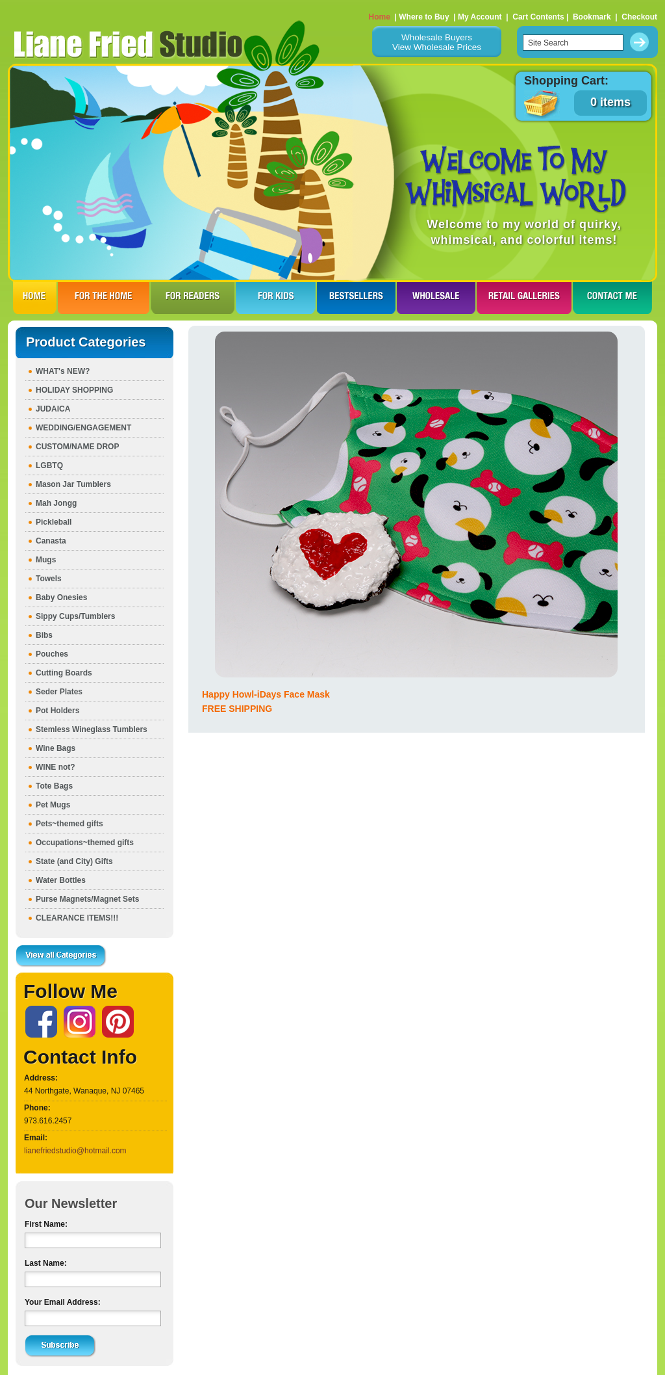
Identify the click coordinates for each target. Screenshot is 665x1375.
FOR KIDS (276, 298)
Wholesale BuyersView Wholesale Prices (436, 42)
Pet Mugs (53, 804)
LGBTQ (49, 465)
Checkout (639, 16)
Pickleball (53, 522)
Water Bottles (61, 880)
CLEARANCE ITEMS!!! (77, 918)
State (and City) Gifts (74, 861)
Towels (49, 578)
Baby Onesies (61, 597)
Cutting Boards (64, 672)
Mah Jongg (56, 503)
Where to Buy (424, 16)
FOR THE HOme (103, 298)
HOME (34, 298)
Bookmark (592, 16)
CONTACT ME (612, 298)
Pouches (52, 654)
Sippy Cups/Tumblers (75, 616)
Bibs (44, 635)
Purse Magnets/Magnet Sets (87, 899)
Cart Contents (538, 16)
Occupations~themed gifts (85, 842)
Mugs (46, 559)
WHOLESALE (436, 298)
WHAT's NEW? (63, 371)
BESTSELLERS (356, 298)
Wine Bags (55, 748)
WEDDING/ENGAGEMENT (83, 427)
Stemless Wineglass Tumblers (91, 729)
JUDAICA (53, 408)
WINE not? (55, 767)
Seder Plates (59, 691)
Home (379, 16)
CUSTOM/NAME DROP (77, 446)
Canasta (51, 540)
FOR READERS (192, 298)
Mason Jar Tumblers (73, 484)
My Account (480, 16)
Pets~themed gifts (69, 823)
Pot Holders (57, 710)
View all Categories (61, 956)
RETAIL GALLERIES (524, 298)
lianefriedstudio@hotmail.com (75, 1150)
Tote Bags (54, 786)
